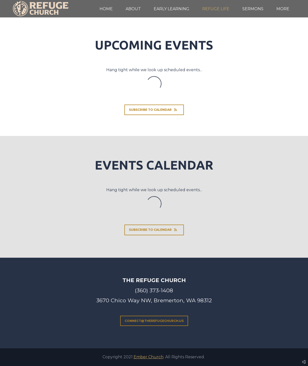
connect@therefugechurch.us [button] (154, 321)
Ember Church (148, 357)
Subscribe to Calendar (154, 110)
